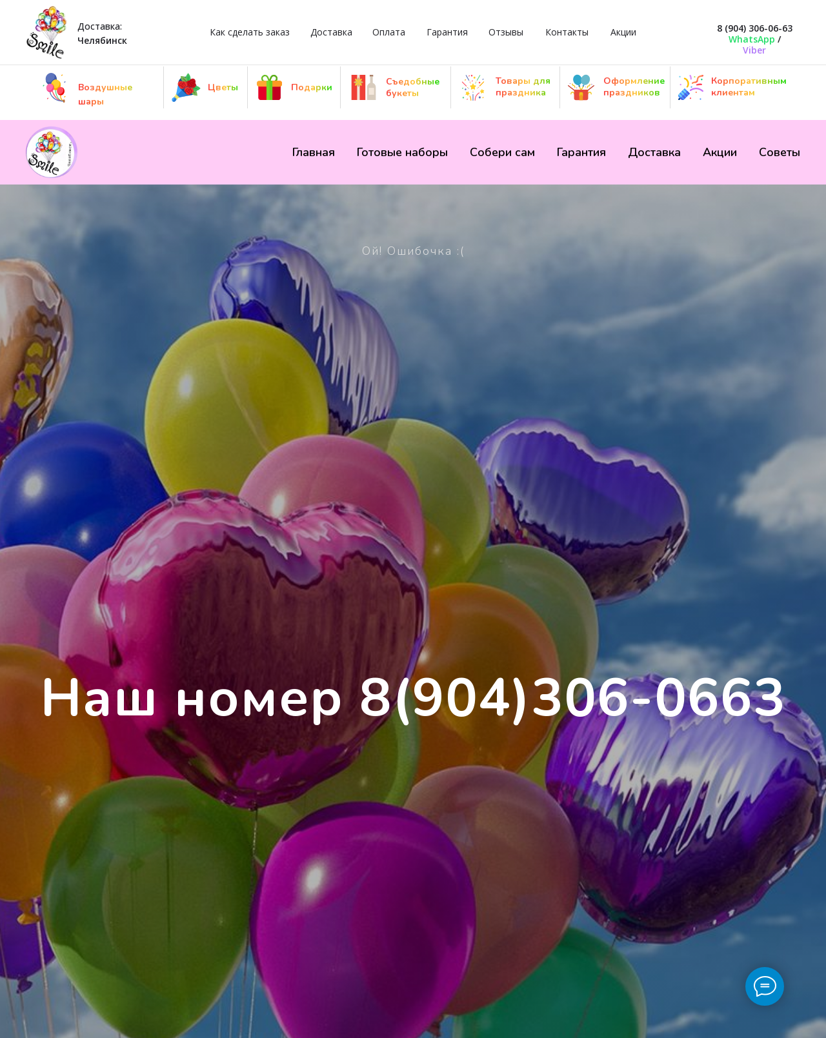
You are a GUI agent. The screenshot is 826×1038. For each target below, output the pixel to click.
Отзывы (506, 32)
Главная (313, 152)
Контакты (567, 32)
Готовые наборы (402, 152)
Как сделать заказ (250, 32)
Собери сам (502, 152)
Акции (623, 32)
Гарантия (447, 32)
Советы (779, 152)
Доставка (331, 32)
